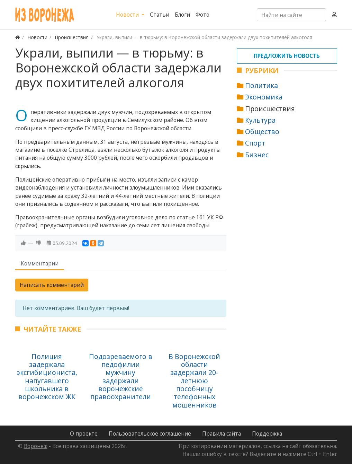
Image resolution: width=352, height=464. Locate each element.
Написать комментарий (52, 285)
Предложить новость (287, 56)
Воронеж (35, 446)
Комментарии (39, 263)
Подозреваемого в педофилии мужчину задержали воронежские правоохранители (120, 376)
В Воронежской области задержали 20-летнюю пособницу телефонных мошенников (194, 381)
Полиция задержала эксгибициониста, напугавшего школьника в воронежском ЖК (47, 376)
